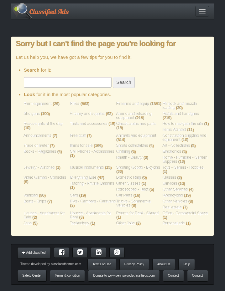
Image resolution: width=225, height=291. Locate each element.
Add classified (34, 252)
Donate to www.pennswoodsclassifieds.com (123, 275)
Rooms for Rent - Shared (138, 213)
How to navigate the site (183, 123)
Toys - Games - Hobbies (183, 167)
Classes (169, 177)
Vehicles (31, 195)
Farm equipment (38, 103)
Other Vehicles (175, 201)
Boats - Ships (35, 201)
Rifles (75, 103)
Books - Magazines (40, 151)
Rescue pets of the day (43, 123)
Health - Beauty (130, 157)
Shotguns (32, 113)
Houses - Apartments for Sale (44, 215)
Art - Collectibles (176, 145)
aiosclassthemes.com (66, 264)
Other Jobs (126, 223)
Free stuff (78, 135)
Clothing (124, 151)
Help (186, 264)
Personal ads (174, 223)
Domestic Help (129, 177)
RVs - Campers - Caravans (93, 201)
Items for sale (82, 145)
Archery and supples (87, 113)
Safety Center (32, 275)
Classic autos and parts (136, 123)
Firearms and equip (133, 103)
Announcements (38, 135)
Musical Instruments (87, 167)
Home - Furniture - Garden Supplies (185, 159)
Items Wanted (175, 129)
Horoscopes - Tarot (133, 189)
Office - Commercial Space (185, 213)
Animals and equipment (137, 135)
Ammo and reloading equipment (134, 115)
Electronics (172, 151)
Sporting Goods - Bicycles (138, 167)
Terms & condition (67, 275)
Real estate (172, 207)
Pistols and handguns (181, 113)
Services (170, 183)
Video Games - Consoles (45, 177)
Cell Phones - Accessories (92, 151)
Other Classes (129, 183)
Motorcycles (173, 195)
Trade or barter (36, 145)
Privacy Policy (134, 264)
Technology (80, 223)
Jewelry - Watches (39, 167)
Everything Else (83, 177)
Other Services (175, 189)
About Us (163, 264)
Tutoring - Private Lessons (92, 183)
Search (123, 82)
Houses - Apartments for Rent (90, 215)
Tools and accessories (89, 123)
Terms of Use (101, 264)
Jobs (28, 223)
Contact (173, 275)
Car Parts (125, 195)
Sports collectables (133, 145)
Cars (74, 195)
